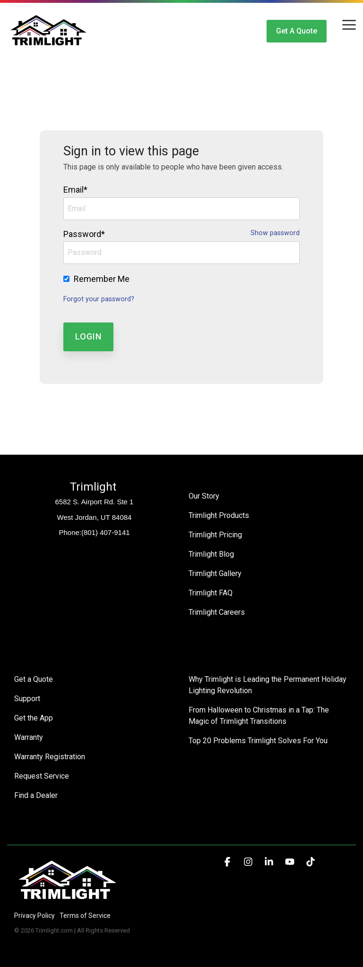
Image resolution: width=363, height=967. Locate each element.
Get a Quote (296, 30)
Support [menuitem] (27, 698)
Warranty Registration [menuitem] (49, 756)
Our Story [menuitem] (204, 496)
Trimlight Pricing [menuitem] (215, 534)
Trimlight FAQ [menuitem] (211, 592)
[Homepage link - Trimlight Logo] (67, 900)
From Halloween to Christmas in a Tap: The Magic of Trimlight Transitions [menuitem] (260, 715)
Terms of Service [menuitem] (85, 915)
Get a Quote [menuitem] (33, 679)
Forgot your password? (98, 299)
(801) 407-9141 (105, 532)
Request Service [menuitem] (41, 776)
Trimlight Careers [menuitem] (217, 612)
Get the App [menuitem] (33, 717)
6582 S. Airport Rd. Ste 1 (94, 502)
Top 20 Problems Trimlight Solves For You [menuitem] (258, 740)
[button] (349, 24)
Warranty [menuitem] (28, 737)
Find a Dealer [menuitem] (36, 795)
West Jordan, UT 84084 (94, 517)
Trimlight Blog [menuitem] (211, 554)
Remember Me (102, 279)
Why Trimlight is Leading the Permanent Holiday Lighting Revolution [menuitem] (268, 685)
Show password (275, 233)
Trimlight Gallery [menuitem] (215, 573)
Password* (84, 234)
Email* (75, 190)
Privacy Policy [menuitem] (34, 915)
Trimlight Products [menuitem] (219, 515)
